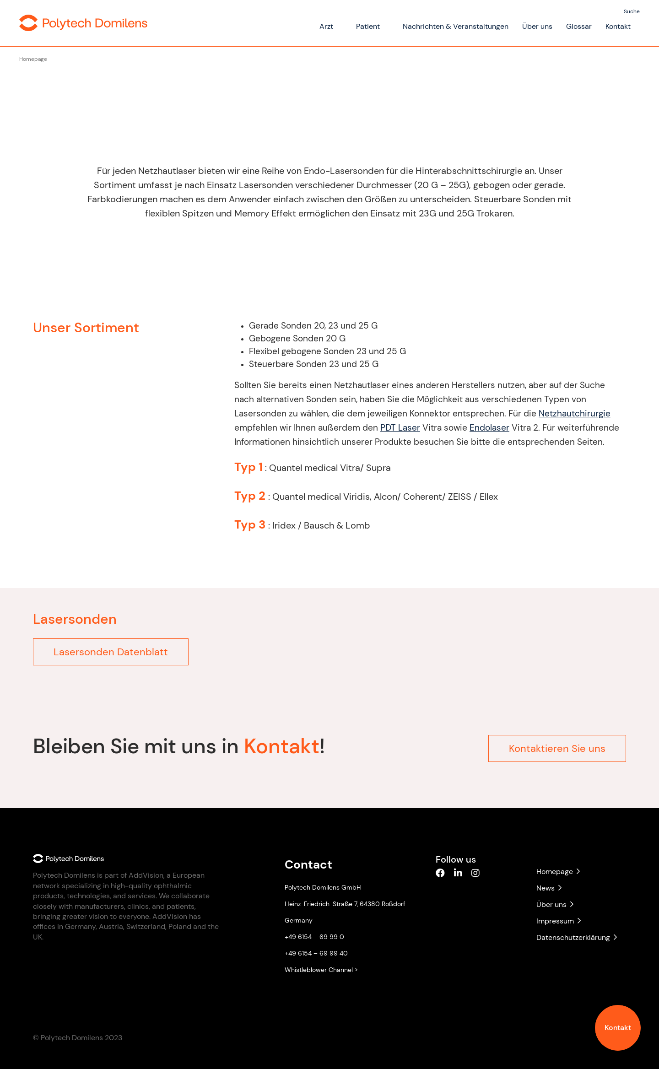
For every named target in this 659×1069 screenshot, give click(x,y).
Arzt (326, 26)
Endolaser (485, 427)
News (549, 888)
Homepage (33, 59)
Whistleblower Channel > (321, 970)
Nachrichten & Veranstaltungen (455, 26)
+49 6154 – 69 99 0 (314, 937)
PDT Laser (396, 427)
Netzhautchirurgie (570, 413)
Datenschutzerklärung (576, 937)
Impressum (558, 921)
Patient (368, 26)
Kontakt (618, 1027)
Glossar (579, 26)
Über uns (537, 26)
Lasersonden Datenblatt (111, 652)
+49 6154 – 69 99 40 (316, 953)
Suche (632, 11)
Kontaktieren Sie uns (557, 743)
